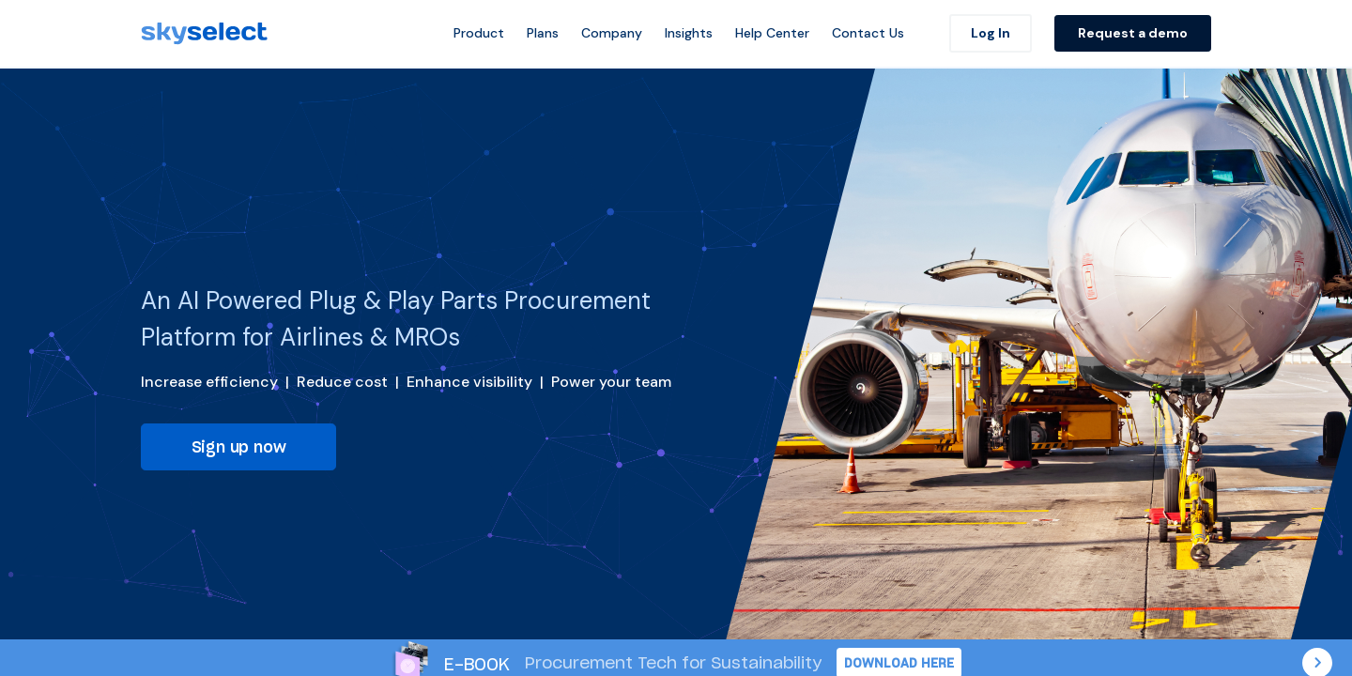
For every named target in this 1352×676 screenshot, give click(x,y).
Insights (689, 32)
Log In (990, 32)
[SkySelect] (204, 34)
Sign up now (239, 446)
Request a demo (1133, 32)
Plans (543, 32)
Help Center (772, 32)
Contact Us (868, 32)
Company (611, 32)
